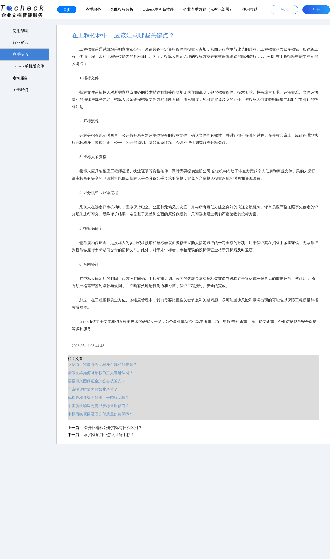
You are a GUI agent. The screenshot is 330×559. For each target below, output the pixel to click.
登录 (284, 9)
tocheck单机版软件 (158, 9)
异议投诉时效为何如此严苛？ (89, 389)
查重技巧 (20, 54)
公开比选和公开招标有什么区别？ (109, 428)
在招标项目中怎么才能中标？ (105, 435)
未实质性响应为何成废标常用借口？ (95, 406)
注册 (316, 9)
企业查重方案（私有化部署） (208, 9)
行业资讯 (20, 42)
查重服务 (93, 9)
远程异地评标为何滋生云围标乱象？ (95, 398)
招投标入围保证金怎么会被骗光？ (93, 381)
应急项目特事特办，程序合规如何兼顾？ (98, 365)
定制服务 (20, 78)
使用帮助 (250, 9)
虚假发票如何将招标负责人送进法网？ (97, 373)
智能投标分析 (121, 9)
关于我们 (20, 90)
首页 (67, 9)
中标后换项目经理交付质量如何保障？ (97, 414)
